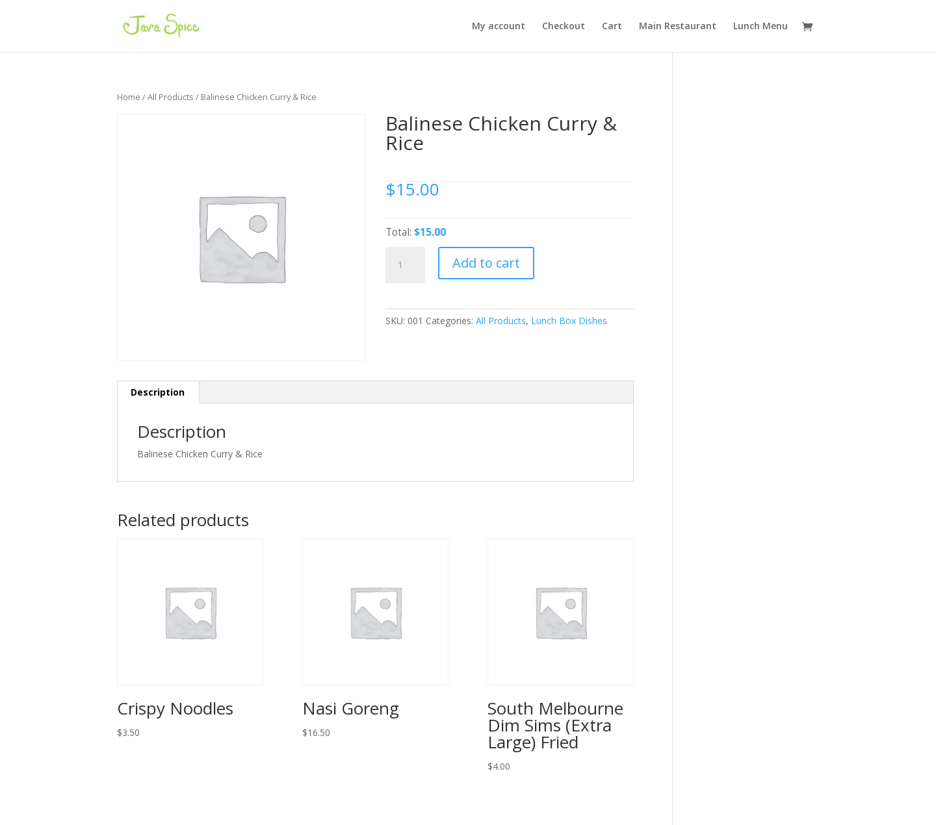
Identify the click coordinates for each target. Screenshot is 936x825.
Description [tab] (158, 392)
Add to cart (486, 263)
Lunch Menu (760, 26)
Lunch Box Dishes (569, 320)
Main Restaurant (677, 26)
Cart (612, 26)
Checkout (563, 26)
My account (498, 26)
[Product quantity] (404, 265)
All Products (171, 97)
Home (128, 97)
